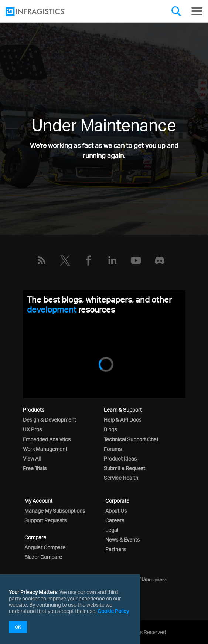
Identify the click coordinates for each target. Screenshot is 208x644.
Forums (113, 449)
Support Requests (45, 520)
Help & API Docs (122, 420)
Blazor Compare (43, 557)
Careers (114, 520)
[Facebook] (88, 260)
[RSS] (41, 260)
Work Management (45, 449)
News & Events (122, 539)
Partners (115, 549)
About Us (116, 511)
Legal (111, 530)
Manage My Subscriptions (54, 511)
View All (32, 458)
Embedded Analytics (47, 439)
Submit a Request (124, 468)
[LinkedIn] (112, 260)
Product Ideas (120, 458)
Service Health (121, 478)
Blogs (110, 429)
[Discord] (159, 260)
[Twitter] (65, 260)
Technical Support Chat (131, 439)
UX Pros (32, 429)
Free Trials (35, 468)
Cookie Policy (113, 611)
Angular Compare (44, 547)
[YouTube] (136, 260)
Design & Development (49, 420)
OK (18, 627)
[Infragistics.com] (42, 11)
